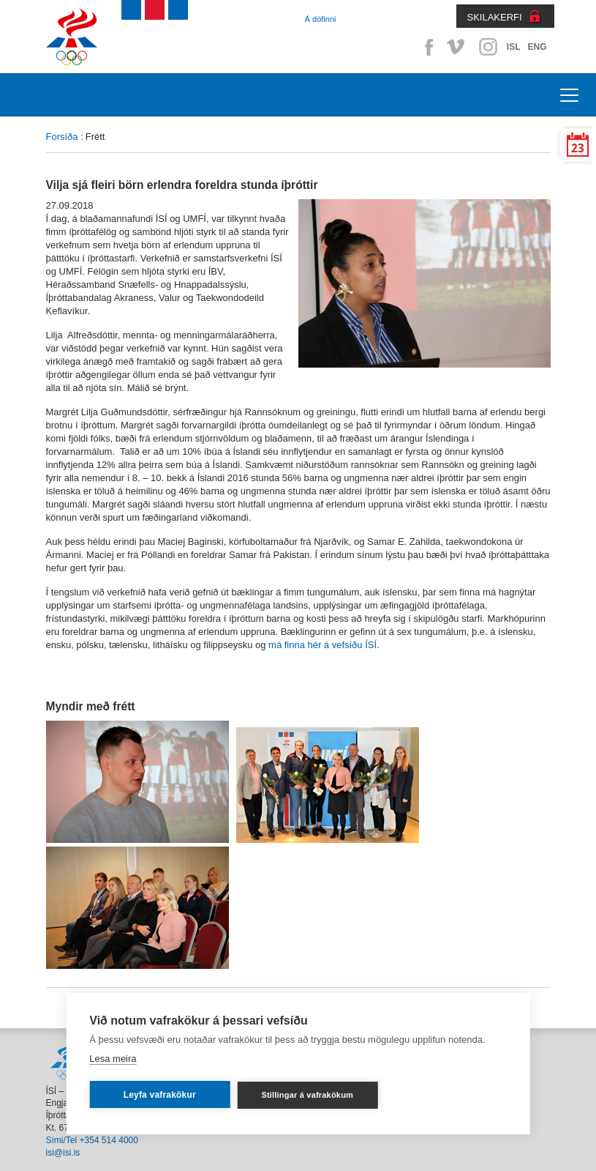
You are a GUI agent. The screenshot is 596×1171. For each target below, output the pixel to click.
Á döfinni (320, 19)
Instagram (487, 47)
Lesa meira (112, 1058)
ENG (536, 47)
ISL (514, 47)
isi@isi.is (63, 1153)
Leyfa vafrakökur (160, 1095)
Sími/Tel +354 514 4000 (92, 1140)
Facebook (426, 47)
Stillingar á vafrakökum (307, 1094)
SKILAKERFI (494, 17)
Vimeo (457, 47)
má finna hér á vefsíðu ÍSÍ (322, 644)
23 (577, 148)
